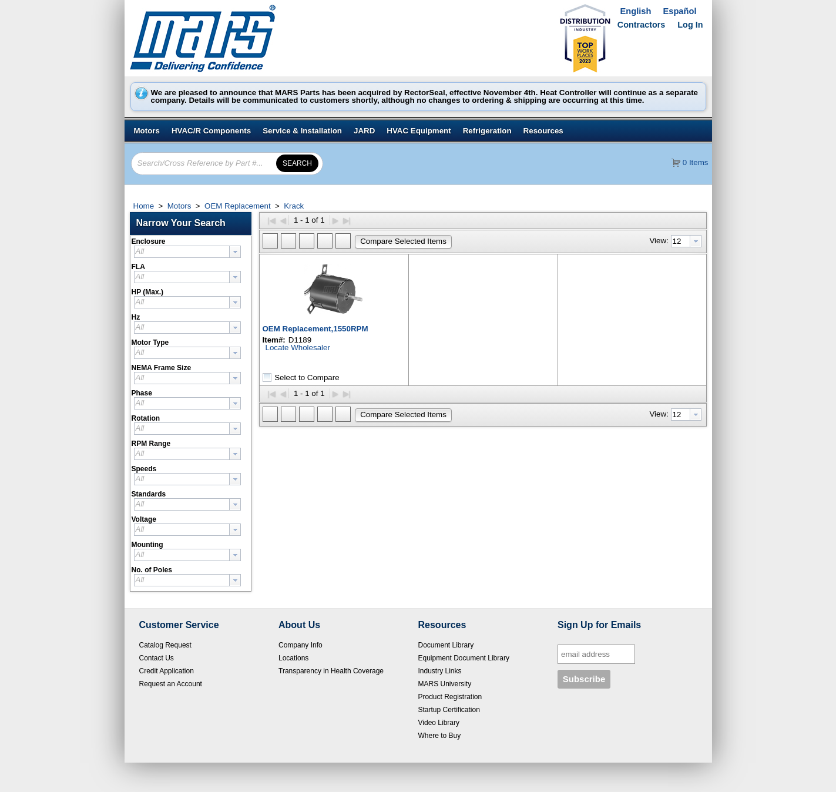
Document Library (446, 645)
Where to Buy (439, 735)
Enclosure (149, 241)
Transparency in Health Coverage (331, 671)
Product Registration (450, 697)
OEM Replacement (237, 206)
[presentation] (235, 251)
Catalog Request (165, 645)
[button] (193, 223)
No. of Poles (152, 570)
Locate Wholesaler (298, 347)
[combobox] (187, 252)
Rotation (146, 418)
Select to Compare (306, 376)
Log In (690, 24)
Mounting (147, 545)
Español (679, 11)
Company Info (300, 645)
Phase (142, 393)
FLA (138, 267)
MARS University (445, 684)
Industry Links (440, 671)
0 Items (696, 162)
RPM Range (151, 443)
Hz (136, 317)
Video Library (439, 723)
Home (144, 206)
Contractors (641, 24)
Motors (179, 206)
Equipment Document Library (463, 658)
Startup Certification (449, 710)
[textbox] (182, 252)
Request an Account (170, 684)
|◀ (272, 220)
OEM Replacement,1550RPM (315, 328)
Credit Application (166, 671)
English (636, 11)
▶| (347, 220)
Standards (149, 494)
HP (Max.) (147, 292)
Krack (293, 206)
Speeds (144, 469)
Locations (293, 658)
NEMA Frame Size (162, 368)
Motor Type (150, 342)
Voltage (144, 519)
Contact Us (156, 658)
